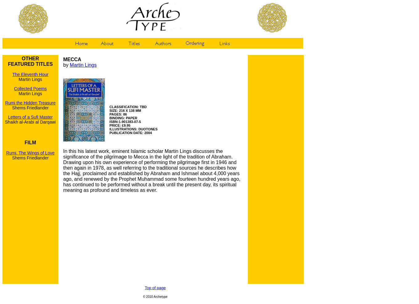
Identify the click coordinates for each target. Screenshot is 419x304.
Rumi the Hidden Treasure (30, 102)
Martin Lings (83, 65)
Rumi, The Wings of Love (30, 152)
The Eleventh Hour (30, 74)
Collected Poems (30, 88)
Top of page (155, 287)
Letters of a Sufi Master (30, 117)
